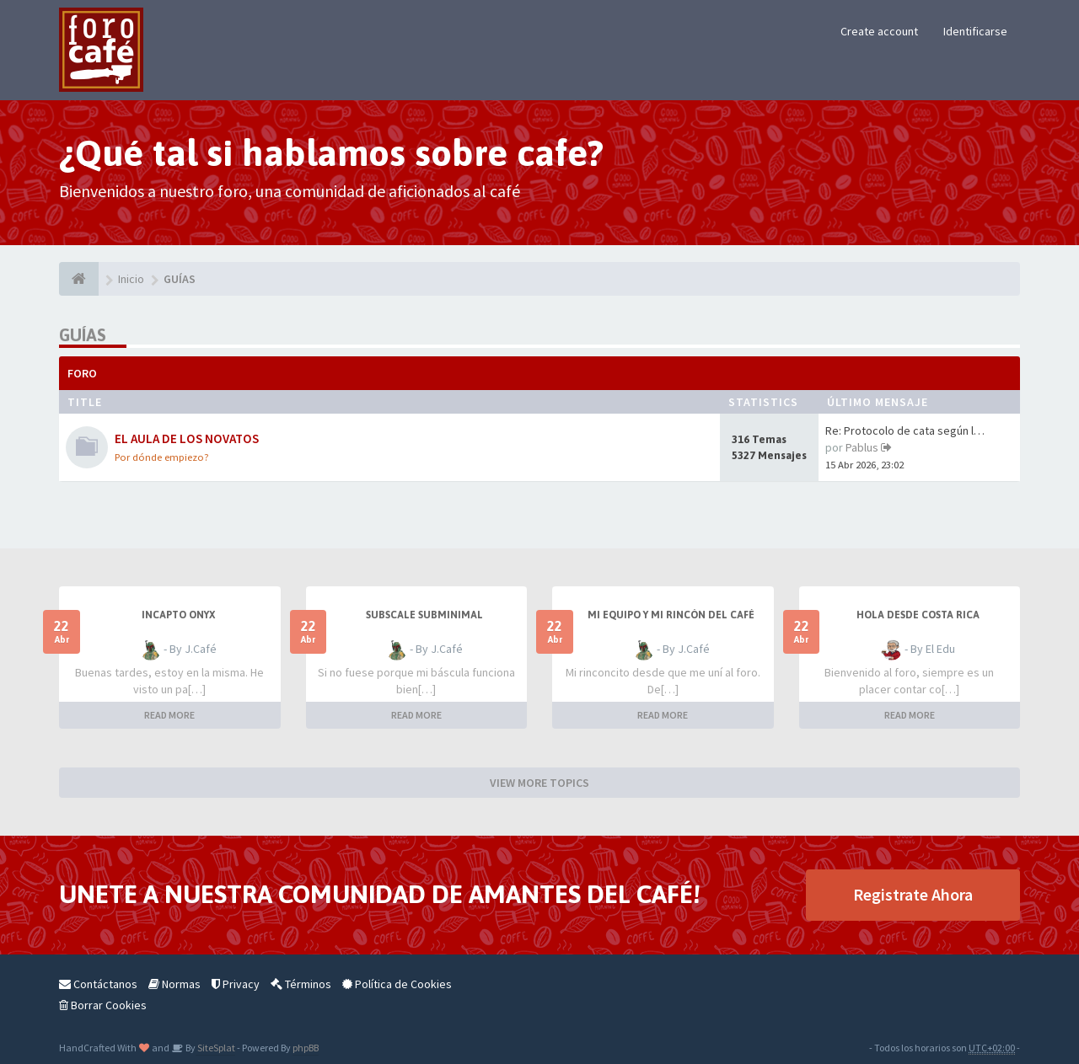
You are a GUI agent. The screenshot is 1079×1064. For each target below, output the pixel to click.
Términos (301, 984)
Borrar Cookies (103, 1005)
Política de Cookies (397, 984)
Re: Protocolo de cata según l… (905, 430)
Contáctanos (98, 984)
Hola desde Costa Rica (918, 615)
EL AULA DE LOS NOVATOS (187, 438)
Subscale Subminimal (424, 615)
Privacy (236, 984)
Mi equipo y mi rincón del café (671, 615)
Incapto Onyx (178, 615)
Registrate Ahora (913, 894)
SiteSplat (215, 1047)
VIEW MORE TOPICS (539, 782)
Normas (174, 984)
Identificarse (975, 31)
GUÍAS (82, 335)
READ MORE (169, 714)
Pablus (861, 447)
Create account (879, 31)
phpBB (306, 1047)
